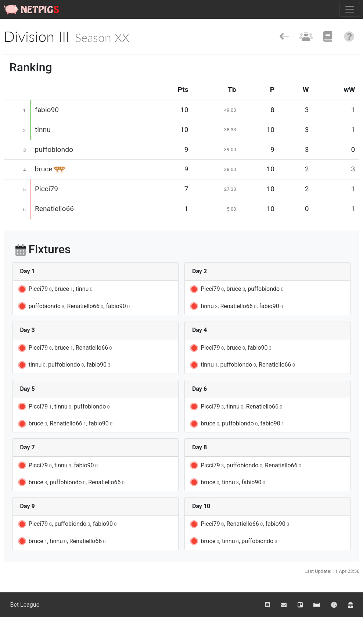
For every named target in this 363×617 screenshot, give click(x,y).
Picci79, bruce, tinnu (55, 289)
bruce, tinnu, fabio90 (227, 482)
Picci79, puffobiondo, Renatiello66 (245, 465)
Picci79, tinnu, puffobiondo (63, 407)
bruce (44, 169)
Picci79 (46, 189)
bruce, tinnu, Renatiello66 (61, 541)
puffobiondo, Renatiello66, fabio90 (73, 306)
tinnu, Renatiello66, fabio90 (236, 306)
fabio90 (47, 110)
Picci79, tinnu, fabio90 (57, 465)
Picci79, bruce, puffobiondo (236, 289)
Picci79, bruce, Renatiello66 (64, 348)
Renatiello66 (54, 208)
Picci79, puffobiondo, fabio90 (67, 524)
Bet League (24, 604)
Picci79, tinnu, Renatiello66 (235, 407)
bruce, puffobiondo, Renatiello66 (71, 482)
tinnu (43, 129)
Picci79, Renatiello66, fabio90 (239, 524)
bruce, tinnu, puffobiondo (233, 541)
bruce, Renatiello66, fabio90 (65, 424)
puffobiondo (54, 149)
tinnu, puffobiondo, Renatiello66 (242, 365)
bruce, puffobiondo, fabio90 (236, 424)
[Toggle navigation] (349, 9)
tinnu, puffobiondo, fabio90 (64, 365)
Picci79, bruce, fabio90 (230, 348)
